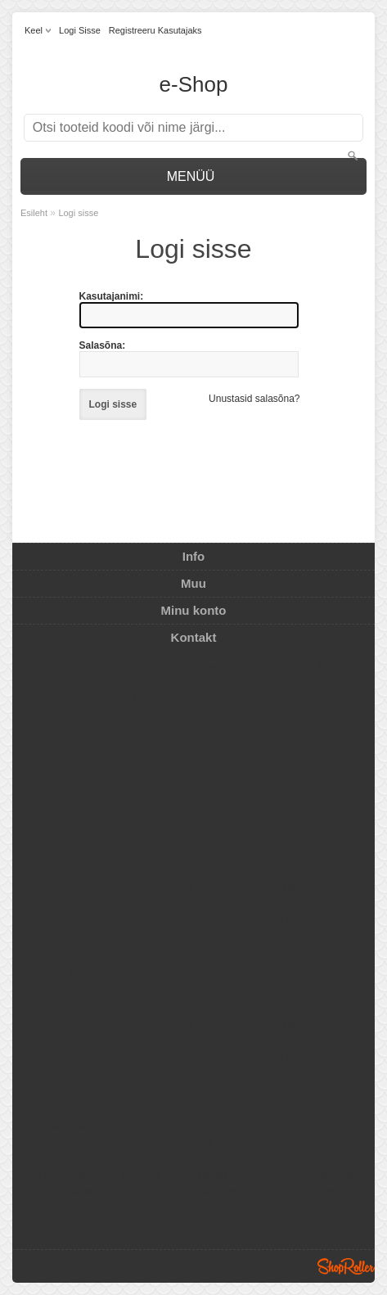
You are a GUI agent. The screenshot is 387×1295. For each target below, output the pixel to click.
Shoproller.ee (346, 1266)
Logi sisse (80, 30)
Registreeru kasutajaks (155, 30)
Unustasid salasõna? (254, 398)
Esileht (33, 213)
